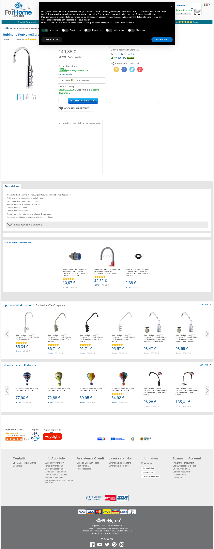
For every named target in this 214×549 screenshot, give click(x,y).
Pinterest (140, 69)
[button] (171, 7)
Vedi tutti (204, 304)
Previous (7, 334)
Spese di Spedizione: (68, 66)
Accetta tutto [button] (162, 39)
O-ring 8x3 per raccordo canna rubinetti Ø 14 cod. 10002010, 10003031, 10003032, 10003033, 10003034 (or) (138, 272)
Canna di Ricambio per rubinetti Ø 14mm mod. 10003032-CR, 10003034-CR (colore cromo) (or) (107, 271)
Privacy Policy (148, 468)
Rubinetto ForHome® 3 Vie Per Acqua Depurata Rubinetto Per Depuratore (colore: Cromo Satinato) (59, 338)
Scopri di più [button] (52, 39)
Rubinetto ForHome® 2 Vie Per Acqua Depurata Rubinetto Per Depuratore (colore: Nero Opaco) (155, 391)
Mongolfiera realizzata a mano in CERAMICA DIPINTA (27, 389)
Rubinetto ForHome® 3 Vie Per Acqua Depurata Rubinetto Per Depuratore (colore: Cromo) (187, 391)
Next (207, 334)
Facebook (124, 69)
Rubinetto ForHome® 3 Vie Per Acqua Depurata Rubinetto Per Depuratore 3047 (27, 337)
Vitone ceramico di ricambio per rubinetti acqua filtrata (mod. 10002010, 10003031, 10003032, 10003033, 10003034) (75, 272)
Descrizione (12, 186)
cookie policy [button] (151, 14)
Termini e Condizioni (151, 476)
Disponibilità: (64, 80)
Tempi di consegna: (67, 86)
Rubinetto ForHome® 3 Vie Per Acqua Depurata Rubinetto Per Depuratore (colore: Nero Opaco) (91, 338)
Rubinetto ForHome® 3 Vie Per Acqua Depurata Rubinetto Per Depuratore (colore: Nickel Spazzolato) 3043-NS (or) (155, 338)
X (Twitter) (132, 70)
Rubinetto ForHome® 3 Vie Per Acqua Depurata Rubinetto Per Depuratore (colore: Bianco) (123, 338)
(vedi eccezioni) (65, 74)
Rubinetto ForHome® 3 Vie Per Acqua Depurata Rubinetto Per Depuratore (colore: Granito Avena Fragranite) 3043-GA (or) (187, 338)
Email (115, 69)
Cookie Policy (148, 472)
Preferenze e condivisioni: (127, 63)
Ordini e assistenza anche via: (125, 50)
